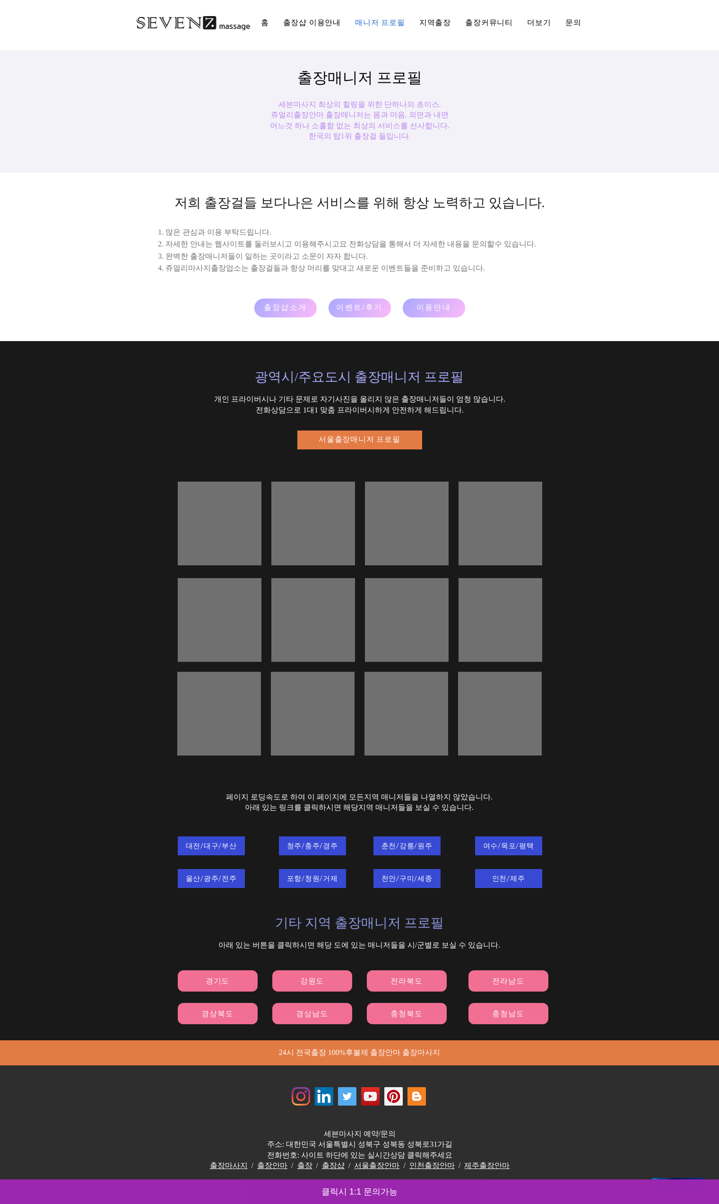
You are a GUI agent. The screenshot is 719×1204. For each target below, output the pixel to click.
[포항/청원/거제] (312, 878)
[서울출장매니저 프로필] (359, 440)
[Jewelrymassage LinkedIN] (324, 1096)
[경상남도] (312, 1013)
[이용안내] (434, 308)
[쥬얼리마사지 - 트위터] (347, 1096)
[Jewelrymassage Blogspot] (416, 1096)
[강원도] (312, 981)
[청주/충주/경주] (312, 845)
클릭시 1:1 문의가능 (359, 1191)
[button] (539, 23)
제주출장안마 (487, 1165)
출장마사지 (229, 1165)
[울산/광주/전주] (211, 878)
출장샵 (333, 1165)
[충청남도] (508, 1013)
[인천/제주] (508, 878)
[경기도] (218, 981)
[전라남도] (508, 981)
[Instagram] (301, 1096)
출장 (304, 1165)
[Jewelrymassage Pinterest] (393, 1096)
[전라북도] (407, 981)
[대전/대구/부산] (211, 845)
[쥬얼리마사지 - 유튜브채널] (370, 1096)
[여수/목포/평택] (508, 845)
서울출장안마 (376, 1165)
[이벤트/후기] (360, 308)
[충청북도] (407, 1013)
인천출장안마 (432, 1165)
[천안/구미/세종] (407, 878)
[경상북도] (218, 1013)
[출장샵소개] (285, 308)
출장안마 (272, 1165)
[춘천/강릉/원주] (407, 845)
